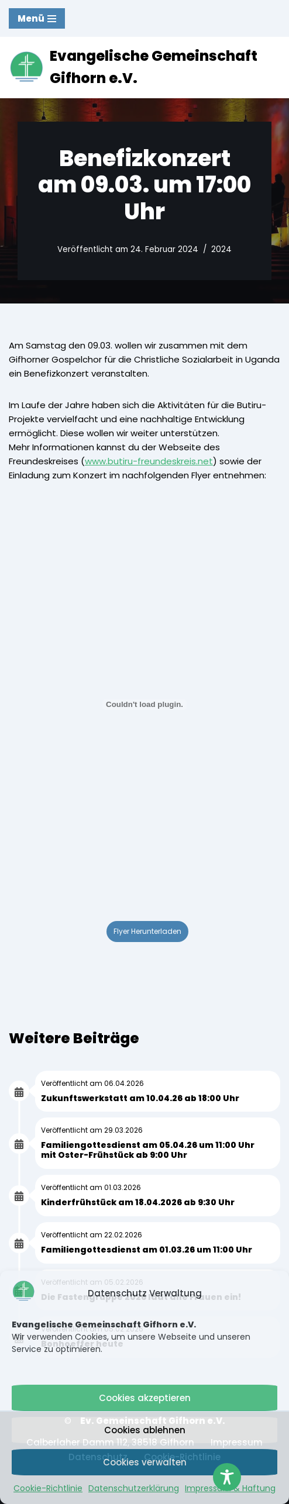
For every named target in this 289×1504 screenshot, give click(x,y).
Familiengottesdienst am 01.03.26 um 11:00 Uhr (146, 1249)
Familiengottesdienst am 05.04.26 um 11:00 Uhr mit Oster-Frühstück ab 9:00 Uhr (147, 1150)
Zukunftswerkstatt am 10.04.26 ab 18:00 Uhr (140, 1098)
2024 (221, 249)
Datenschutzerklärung (133, 1488)
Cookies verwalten (145, 1462)
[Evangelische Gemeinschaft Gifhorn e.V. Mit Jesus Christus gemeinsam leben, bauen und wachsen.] (144, 67)
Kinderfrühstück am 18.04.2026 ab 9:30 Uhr (138, 1202)
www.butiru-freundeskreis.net (149, 461)
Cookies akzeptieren (145, 1398)
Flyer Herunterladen (147, 931)
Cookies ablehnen (144, 1430)
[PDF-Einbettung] (144, 704)
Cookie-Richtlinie (47, 1488)
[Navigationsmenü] (37, 18)
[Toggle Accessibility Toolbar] (227, 1477)
